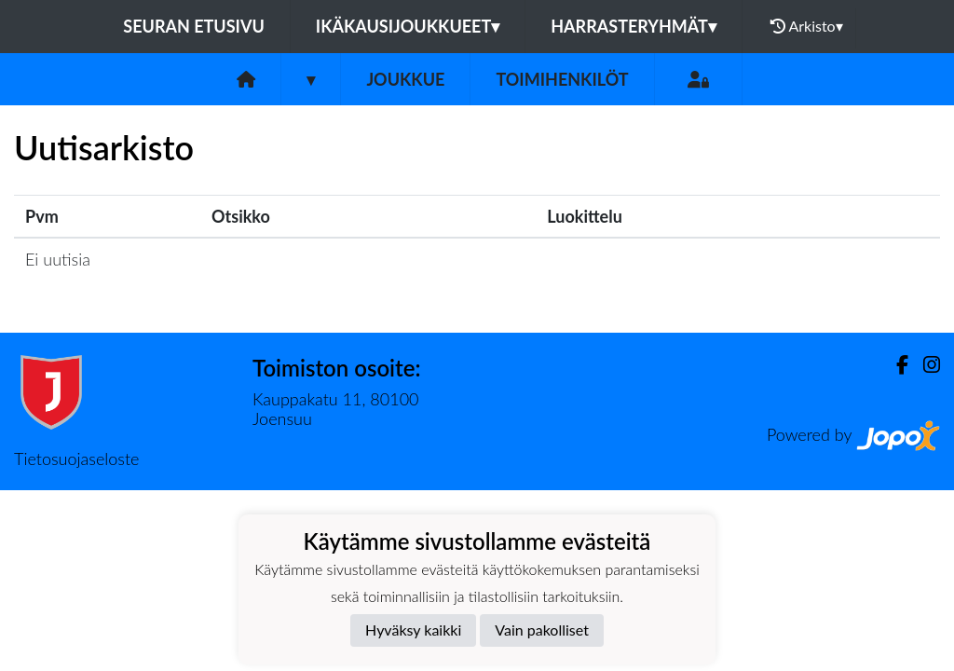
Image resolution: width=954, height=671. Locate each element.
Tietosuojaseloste (76, 458)
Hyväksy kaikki (413, 629)
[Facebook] (894, 365)
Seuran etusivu (194, 26)
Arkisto (806, 26)
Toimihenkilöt (562, 79)
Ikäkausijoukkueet (407, 26)
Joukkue (405, 79)
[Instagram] (924, 365)
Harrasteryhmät (633, 26)
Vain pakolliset (542, 629)
